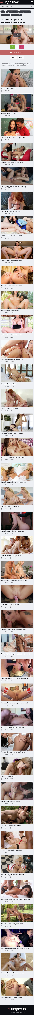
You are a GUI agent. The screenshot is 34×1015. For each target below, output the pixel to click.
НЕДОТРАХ (9, 2)
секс (3, 12)
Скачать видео (17, 52)
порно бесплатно (12, 12)
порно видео (5, 15)
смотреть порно (25, 12)
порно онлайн (16, 15)
